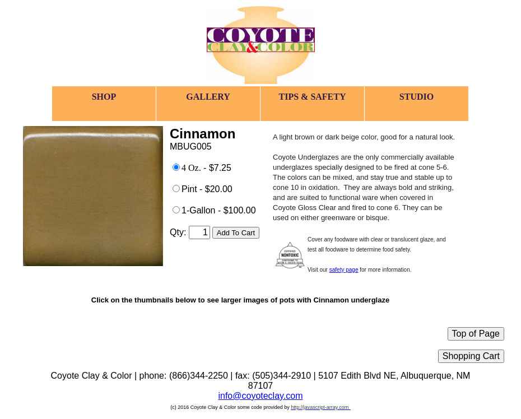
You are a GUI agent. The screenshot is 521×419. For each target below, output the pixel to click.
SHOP (104, 96)
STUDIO (416, 96)
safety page (344, 270)
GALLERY (208, 96)
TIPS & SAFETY (312, 96)
